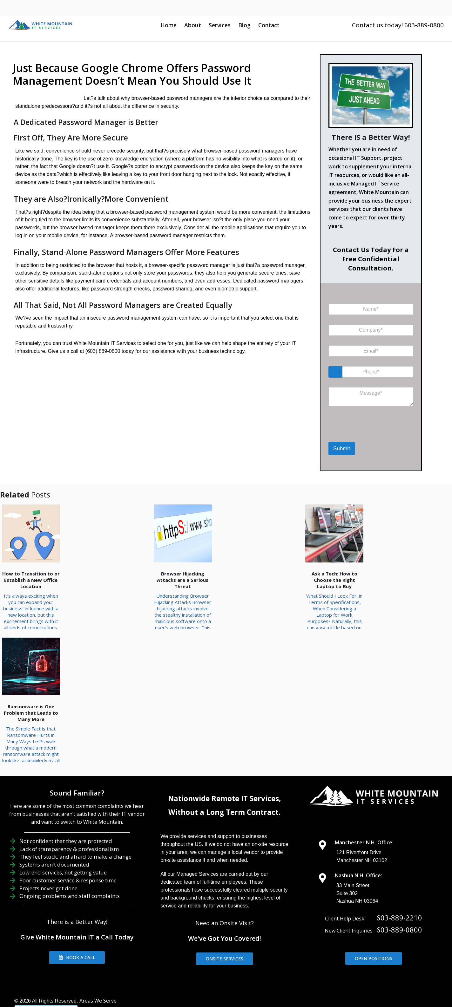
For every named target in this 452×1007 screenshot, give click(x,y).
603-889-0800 (399, 880)
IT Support (244, 962)
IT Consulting (334, 962)
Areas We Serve (98, 951)
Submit (341, 448)
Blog (244, 25)
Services (220, 25)
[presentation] (361, 434)
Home (168, 25)
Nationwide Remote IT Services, (224, 749)
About (192, 25)
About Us (208, 962)
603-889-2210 (399, 868)
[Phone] (370, 372)
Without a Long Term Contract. (224, 763)
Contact (269, 25)
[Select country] (335, 372)
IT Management (287, 962)
